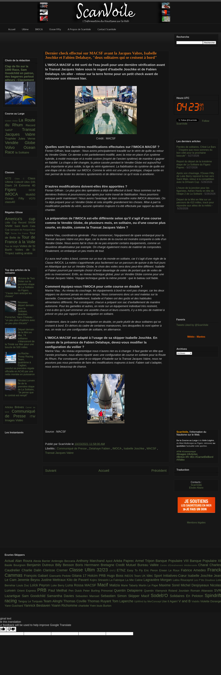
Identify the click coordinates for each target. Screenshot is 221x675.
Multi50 (30, 194)
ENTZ (113, 570)
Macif (103, 584)
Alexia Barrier (42, 561)
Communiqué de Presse (72, 448)
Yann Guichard (14, 605)
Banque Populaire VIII (173, 561)
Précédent (159, 470)
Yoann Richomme (64, 605)
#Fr (187, 457)
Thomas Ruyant (99, 601)
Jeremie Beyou (29, 580)
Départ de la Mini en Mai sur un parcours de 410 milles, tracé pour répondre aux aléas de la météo (195, 202)
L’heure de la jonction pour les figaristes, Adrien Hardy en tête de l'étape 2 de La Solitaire (195, 191)
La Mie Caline (134, 580)
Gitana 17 (79, 576)
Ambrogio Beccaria (63, 561)
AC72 (10, 178)
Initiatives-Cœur (175, 576)
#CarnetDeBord (204, 457)
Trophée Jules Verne (20, 138)
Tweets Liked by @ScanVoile (192, 325)
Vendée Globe (20, 142)
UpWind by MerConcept (148, 601)
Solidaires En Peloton (187, 596)
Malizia (115, 585)
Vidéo (19, 420)
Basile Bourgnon (16, 565)
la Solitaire (22, 152)
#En (192, 457)
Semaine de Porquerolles (22, 230)
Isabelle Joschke (134, 448)
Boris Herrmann (88, 565)
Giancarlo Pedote (60, 575)
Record (30, 125)
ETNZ (122, 570)
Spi (8, 233)
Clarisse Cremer (56, 570)
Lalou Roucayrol (183, 580)
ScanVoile (196, 485)
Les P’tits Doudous (205, 580)
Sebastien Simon (114, 596)
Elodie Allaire (196, 487)
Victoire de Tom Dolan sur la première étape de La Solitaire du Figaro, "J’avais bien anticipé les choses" (20, 287)
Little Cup (11, 222)
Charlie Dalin (32, 570)
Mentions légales (196, 522)
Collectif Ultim (22, 182)
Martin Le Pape (149, 585)
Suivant (50, 470)
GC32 (32, 190)
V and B (184, 601)
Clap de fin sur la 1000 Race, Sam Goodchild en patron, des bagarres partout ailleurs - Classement (19, 73)
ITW (32, 416)
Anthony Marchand (91, 561)
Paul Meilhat (58, 590)
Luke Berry (58, 585)
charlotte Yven (87, 605)
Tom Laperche (123, 601)
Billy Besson (65, 565)
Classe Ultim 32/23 (89, 569)
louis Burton (104, 605)
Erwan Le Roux (170, 570)
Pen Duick (76, 590)
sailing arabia (23, 253)
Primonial (107, 590)
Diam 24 (12, 185)
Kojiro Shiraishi (99, 580)
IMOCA (117, 448)
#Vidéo (180, 459)
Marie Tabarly (130, 585)
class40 (10, 202)
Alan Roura (24, 561)
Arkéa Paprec (124, 561)
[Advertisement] (106, 39)
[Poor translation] (11, 629)
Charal (204, 565)
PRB (42, 590)
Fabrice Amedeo (194, 570)
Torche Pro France (20, 233)
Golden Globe (12, 121)
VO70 (32, 198)
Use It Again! (170, 601)
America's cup (20, 219)
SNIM (10, 226)
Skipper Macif (139, 596)
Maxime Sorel (170, 585)
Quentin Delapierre (129, 590)
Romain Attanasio (202, 590)
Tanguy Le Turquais (30, 601)
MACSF (152, 448)
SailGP (13, 130)
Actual (10, 561)
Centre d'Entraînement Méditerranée (179, 565)
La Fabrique (117, 580)
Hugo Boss (115, 576)
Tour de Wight (12, 246)
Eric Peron (151, 570)
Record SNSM (26, 222)
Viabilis (196, 601)
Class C (21, 178)
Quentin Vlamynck (156, 590)
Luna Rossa (75, 585)
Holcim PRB (97, 576)
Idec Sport (155, 576)
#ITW (178, 451)
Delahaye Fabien (100, 448)
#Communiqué (189, 451)
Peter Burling (92, 590)
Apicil (109, 561)
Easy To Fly (135, 570)
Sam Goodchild (34, 596)
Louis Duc (23, 585)
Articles (10, 407)
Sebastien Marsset (88, 596)
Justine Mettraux (54, 580)
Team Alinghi (53, 601)
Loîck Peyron (40, 585)
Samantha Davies (61, 596)
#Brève (180, 457)
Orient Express (27, 590)
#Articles (192, 454)
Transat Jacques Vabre (59, 452)
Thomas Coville (75, 601)
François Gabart (36, 576)
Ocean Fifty (17, 198)
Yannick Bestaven (37, 605)
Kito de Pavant (78, 580)
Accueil (103, 470)
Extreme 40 (27, 185)
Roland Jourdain (179, 590)
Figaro (17, 189)
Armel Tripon (145, 561)
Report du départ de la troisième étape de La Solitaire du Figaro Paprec (194, 164)
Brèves (20, 407)
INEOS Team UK (135, 575)
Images (10, 420)
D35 (33, 182)
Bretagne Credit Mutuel (119, 565)
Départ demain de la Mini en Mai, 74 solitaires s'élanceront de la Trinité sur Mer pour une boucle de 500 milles (19, 338)
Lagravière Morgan (158, 580)
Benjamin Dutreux (41, 565)
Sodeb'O (160, 595)
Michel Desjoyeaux (195, 585)
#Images (181, 454)
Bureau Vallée (148, 565)
